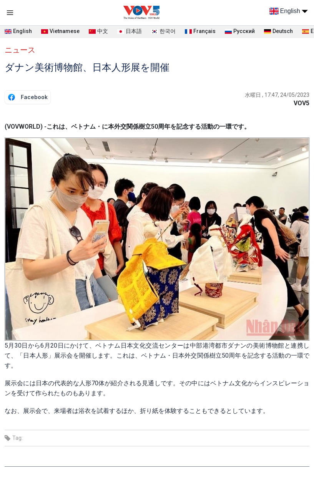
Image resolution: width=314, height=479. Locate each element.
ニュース (20, 50)
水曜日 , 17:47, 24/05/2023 (277, 95)
